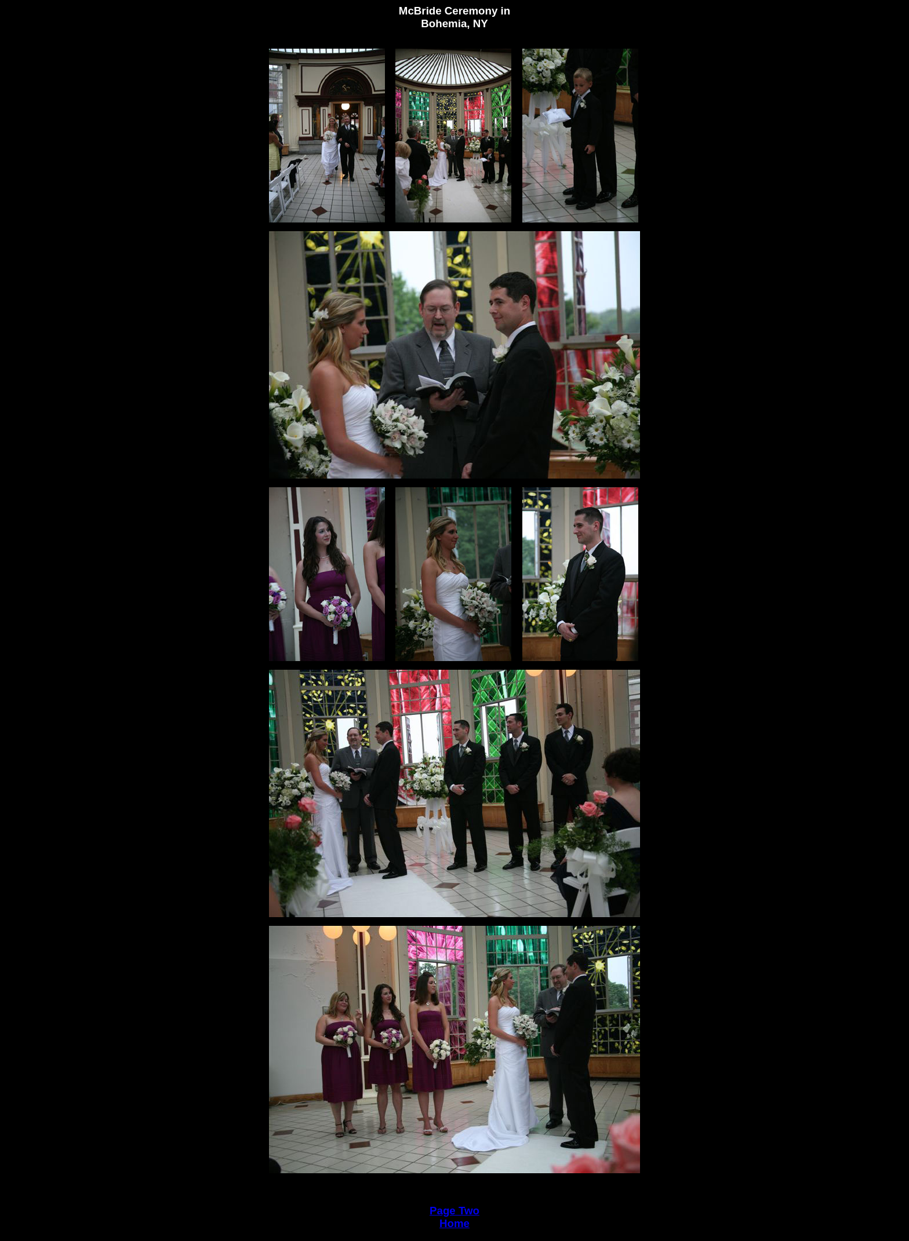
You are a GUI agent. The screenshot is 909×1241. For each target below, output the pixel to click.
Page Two (454, 1210)
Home (454, 1223)
